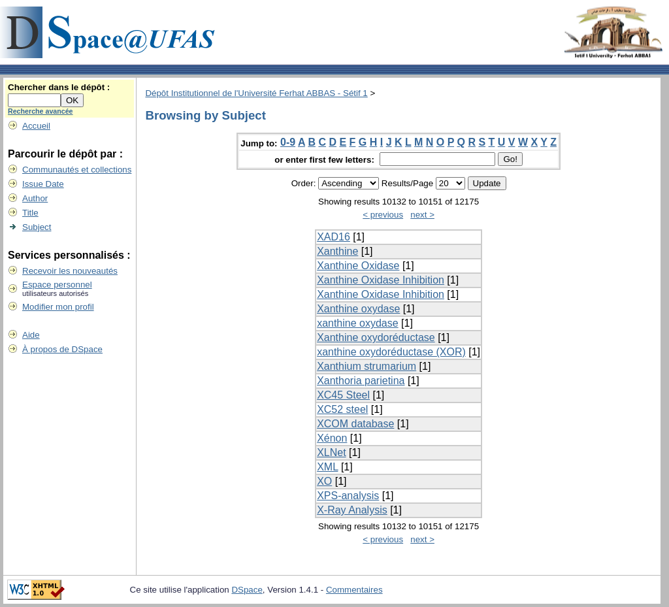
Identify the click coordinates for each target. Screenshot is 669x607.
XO (324, 481)
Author (35, 198)
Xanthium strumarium (366, 366)
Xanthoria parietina (360, 380)
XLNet (331, 452)
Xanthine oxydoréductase (376, 337)
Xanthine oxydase (358, 308)
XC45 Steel (343, 395)
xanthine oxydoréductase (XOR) (391, 351)
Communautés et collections (76, 169)
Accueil (36, 126)
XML (327, 466)
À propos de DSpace (62, 349)
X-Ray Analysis (352, 510)
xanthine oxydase (358, 323)
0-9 (287, 142)
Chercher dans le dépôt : (59, 87)
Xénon (332, 438)
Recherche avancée (40, 111)
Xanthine (337, 251)
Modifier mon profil (58, 307)
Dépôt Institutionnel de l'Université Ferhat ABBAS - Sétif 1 (256, 93)
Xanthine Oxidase (358, 265)
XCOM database (355, 423)
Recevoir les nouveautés (70, 271)
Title (30, 213)
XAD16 (333, 236)
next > (422, 215)
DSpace (246, 590)
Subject (36, 227)
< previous (383, 215)
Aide (31, 335)
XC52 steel (342, 409)
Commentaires (354, 590)
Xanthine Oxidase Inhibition (380, 280)
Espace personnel (57, 284)
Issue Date (43, 184)
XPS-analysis (348, 495)
